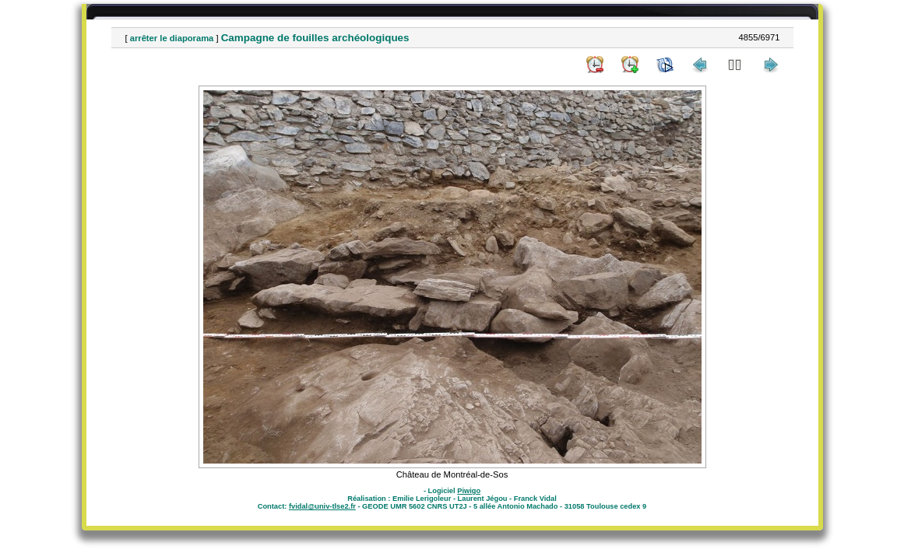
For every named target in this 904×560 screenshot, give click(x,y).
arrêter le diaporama (172, 38)
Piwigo (468, 491)
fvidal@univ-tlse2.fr (322, 506)
